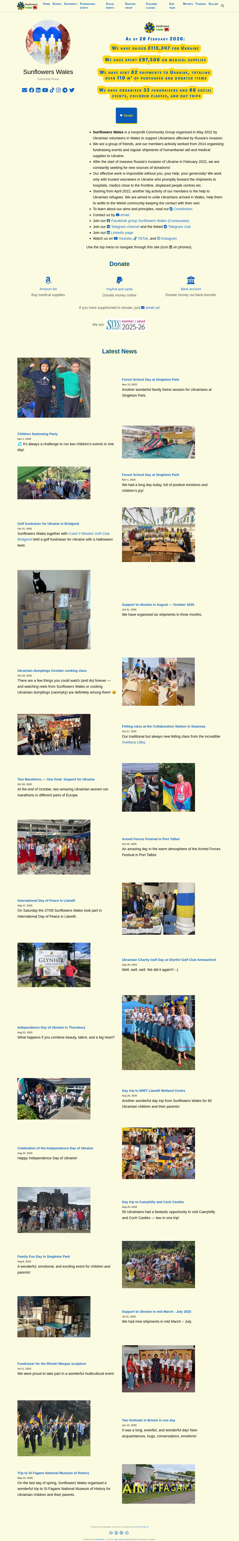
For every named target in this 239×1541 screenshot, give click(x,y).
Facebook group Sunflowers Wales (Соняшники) (148, 221)
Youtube (123, 238)
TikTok (141, 238)
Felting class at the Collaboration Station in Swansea (163, 726)
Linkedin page (120, 233)
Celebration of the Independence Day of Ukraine (55, 1148)
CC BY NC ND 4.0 (141, 1527)
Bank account (191, 289)
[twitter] (72, 91)
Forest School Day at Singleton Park (150, 379)
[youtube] (45, 91)
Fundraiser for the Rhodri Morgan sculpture (51, 1364)
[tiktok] (52, 91)
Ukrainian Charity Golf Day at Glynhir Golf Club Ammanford (169, 960)
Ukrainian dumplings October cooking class (52, 670)
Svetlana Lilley (133, 742)
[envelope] (24, 91)
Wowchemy (99, 1539)
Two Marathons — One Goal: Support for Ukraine (56, 779)
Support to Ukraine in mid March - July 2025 (156, 1311)
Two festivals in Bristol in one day (148, 1420)
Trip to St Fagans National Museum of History (53, 1473)
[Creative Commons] (119, 1533)
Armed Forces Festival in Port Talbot (151, 839)
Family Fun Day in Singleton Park (43, 1256)
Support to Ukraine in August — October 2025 (158, 604)
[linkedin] (38, 91)
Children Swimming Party (37, 434)
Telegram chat (177, 227)
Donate (126, 115)
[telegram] (65, 91)
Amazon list (48, 289)
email (122, 215)
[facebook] (31, 91)
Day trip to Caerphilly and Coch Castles (153, 1202)
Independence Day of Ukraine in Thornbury (51, 1027)
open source (119, 1539)
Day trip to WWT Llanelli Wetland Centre (153, 1090)
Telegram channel (123, 227)
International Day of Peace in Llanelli (46, 900)
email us (150, 308)
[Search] (222, 6)
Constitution (181, 209)
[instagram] (58, 91)
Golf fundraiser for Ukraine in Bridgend (48, 523)
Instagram (167, 238)
